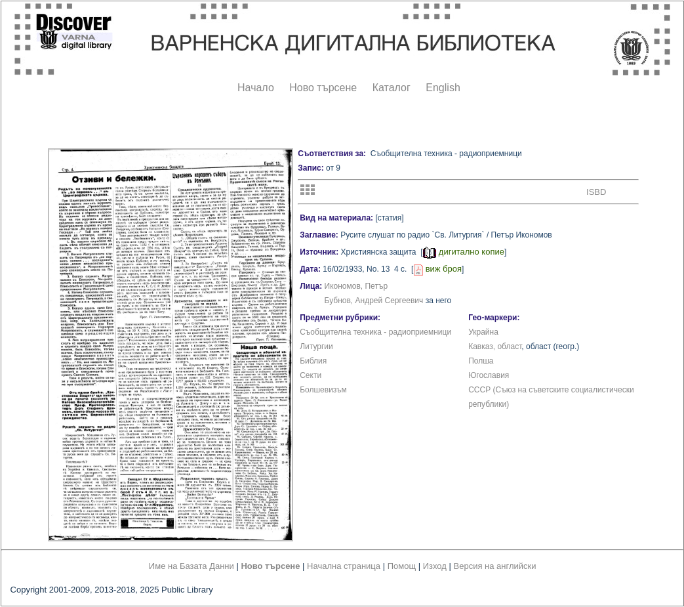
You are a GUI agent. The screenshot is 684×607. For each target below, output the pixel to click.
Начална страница (343, 566)
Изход (435, 566)
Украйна (483, 332)
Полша (480, 361)
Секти (310, 375)
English (443, 87)
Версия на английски (495, 566)
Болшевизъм (323, 389)
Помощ (402, 566)
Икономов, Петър (356, 286)
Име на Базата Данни (191, 566)
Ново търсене (323, 87)
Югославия (488, 375)
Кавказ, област (494, 346)
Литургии (316, 346)
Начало (255, 87)
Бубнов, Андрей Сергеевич (374, 300)
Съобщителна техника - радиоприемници (375, 332)
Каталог (391, 87)
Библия (313, 361)
